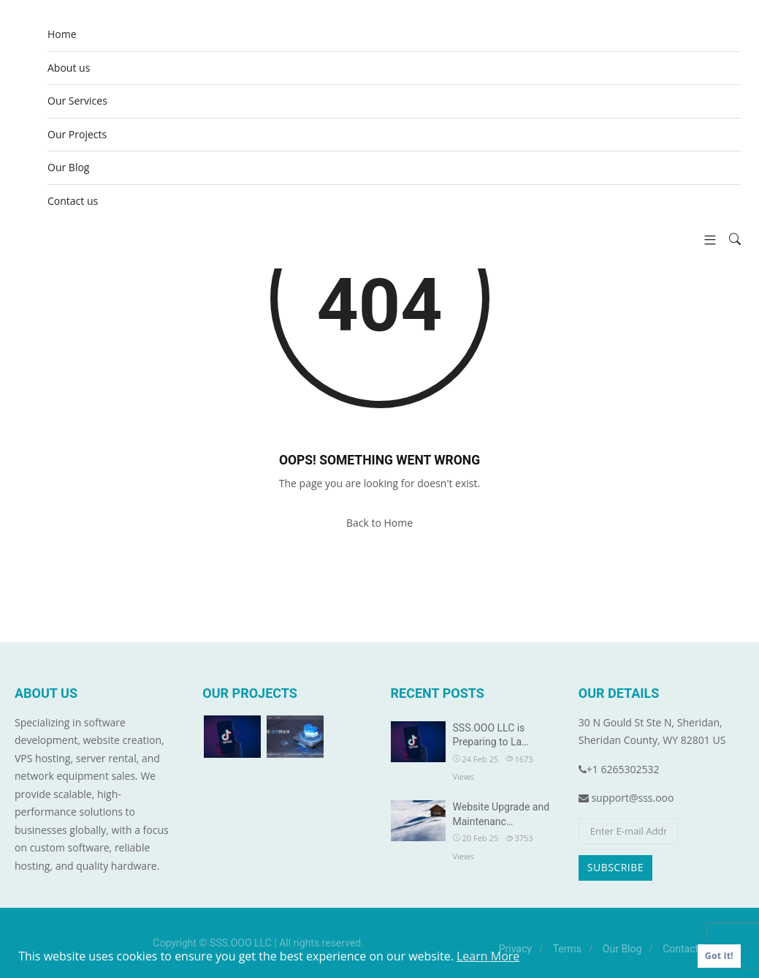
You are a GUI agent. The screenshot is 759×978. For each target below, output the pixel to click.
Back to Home (379, 523)
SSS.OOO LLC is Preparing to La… (491, 735)
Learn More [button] (488, 956)
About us (68, 68)
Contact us (72, 201)
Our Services (77, 101)
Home (62, 34)
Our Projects (77, 134)
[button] (704, 239)
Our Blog (68, 167)
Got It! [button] (719, 955)
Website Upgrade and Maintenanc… (501, 814)
